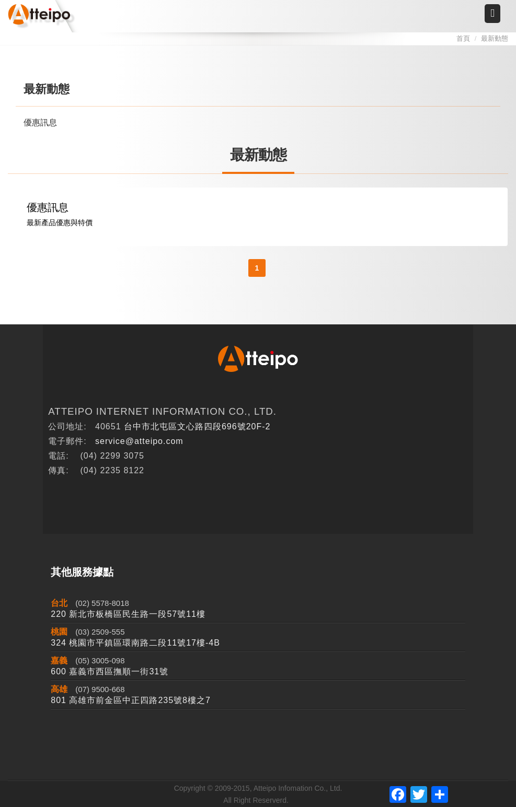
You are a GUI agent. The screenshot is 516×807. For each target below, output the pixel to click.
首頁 (463, 38)
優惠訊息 (40, 122)
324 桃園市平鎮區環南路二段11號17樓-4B (135, 642)
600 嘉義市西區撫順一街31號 (109, 671)
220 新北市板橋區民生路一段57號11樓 (128, 614)
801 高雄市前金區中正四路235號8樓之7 (131, 700)
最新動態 (494, 38)
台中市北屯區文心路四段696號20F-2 (197, 426)
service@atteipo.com (139, 441)
